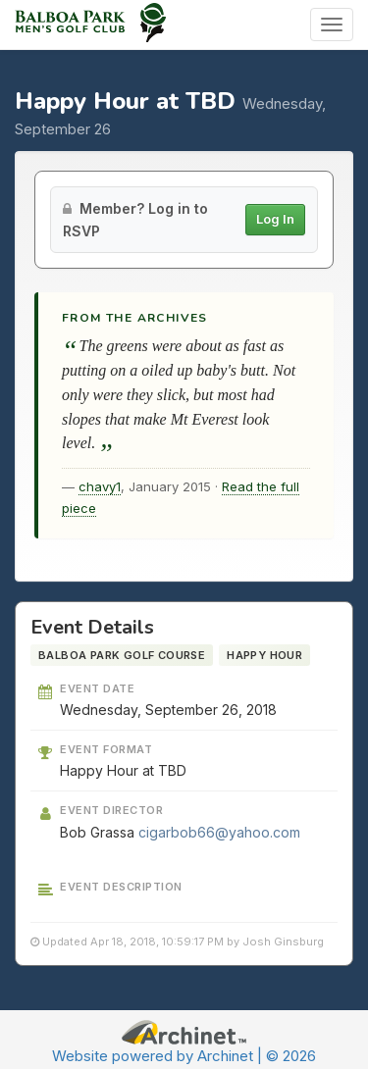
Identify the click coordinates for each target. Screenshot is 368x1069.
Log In (275, 219)
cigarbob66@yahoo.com (219, 832)
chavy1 (100, 486)
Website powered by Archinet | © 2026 (184, 1055)
